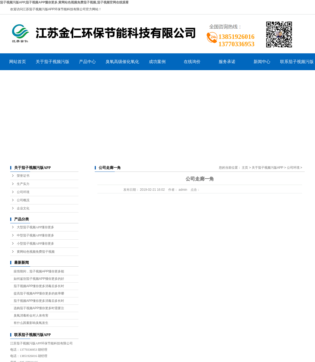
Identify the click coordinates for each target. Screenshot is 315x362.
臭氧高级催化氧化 (122, 61)
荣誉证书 (23, 176)
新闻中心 (262, 61)
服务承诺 (227, 61)
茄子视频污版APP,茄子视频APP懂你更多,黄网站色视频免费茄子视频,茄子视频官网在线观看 (64, 2)
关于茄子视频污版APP (52, 64)
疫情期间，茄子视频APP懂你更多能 (39, 271)
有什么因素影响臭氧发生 (31, 323)
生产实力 (23, 184)
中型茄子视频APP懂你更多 (35, 235)
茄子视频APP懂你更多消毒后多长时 (39, 286)
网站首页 (17, 61)
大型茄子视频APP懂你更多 (35, 227)
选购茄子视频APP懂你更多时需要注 (39, 308)
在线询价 (192, 61)
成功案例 (157, 61)
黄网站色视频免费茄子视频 (36, 252)
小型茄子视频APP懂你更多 (35, 243)
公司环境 (23, 192)
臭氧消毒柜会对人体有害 (31, 315)
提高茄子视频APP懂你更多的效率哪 (39, 293)
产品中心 (87, 61)
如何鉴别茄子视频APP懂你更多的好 (39, 279)
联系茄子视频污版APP (297, 64)
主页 (245, 167)
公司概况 (23, 200)
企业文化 (23, 208)
